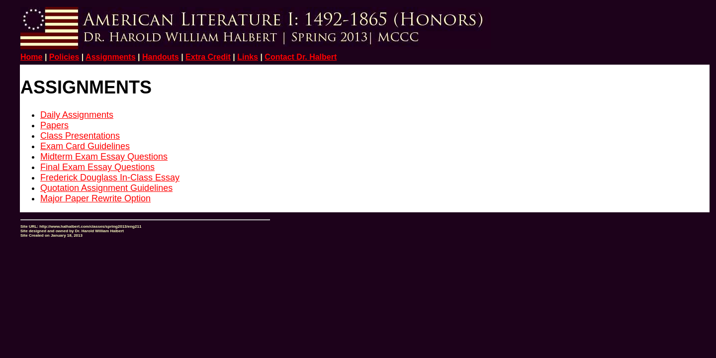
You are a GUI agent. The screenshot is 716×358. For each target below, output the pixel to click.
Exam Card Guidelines (85, 146)
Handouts (160, 57)
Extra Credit (208, 57)
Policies (64, 57)
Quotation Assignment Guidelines (106, 188)
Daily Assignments (76, 115)
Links (247, 57)
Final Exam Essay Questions (97, 167)
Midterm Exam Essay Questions (104, 157)
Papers (54, 125)
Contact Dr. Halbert (301, 57)
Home (31, 57)
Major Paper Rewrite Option (95, 198)
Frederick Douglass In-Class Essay (109, 177)
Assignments (110, 57)
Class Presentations (80, 136)
